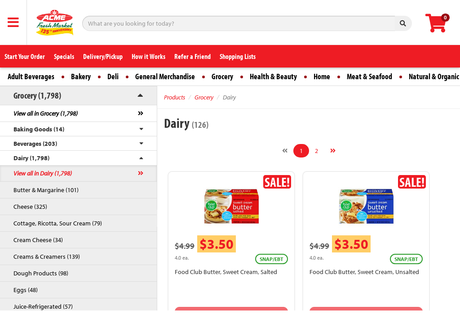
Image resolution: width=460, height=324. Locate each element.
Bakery (81, 76)
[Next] (333, 151)
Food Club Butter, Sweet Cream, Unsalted (364, 272)
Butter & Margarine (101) (46, 190)
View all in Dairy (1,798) (42, 173)
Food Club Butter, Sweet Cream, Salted (226, 272)
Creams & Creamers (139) (46, 256)
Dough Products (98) (40, 273)
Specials (64, 56)
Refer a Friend (192, 56)
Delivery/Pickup (103, 56)
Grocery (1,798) (37, 95)
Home (322, 76)
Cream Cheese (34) (38, 240)
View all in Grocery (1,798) (45, 113)
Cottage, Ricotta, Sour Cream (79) (57, 223)
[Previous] (285, 151)
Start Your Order (24, 56)
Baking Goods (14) (38, 129)
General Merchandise (165, 76)
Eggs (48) (25, 290)
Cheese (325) (30, 206)
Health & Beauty (273, 76)
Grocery (222, 76)
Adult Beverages (31, 76)
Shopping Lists (238, 56)
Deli (113, 76)
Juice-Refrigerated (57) (43, 306)
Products (174, 97)
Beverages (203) (35, 144)
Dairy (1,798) (31, 158)
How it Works (148, 56)
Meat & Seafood (369, 76)
